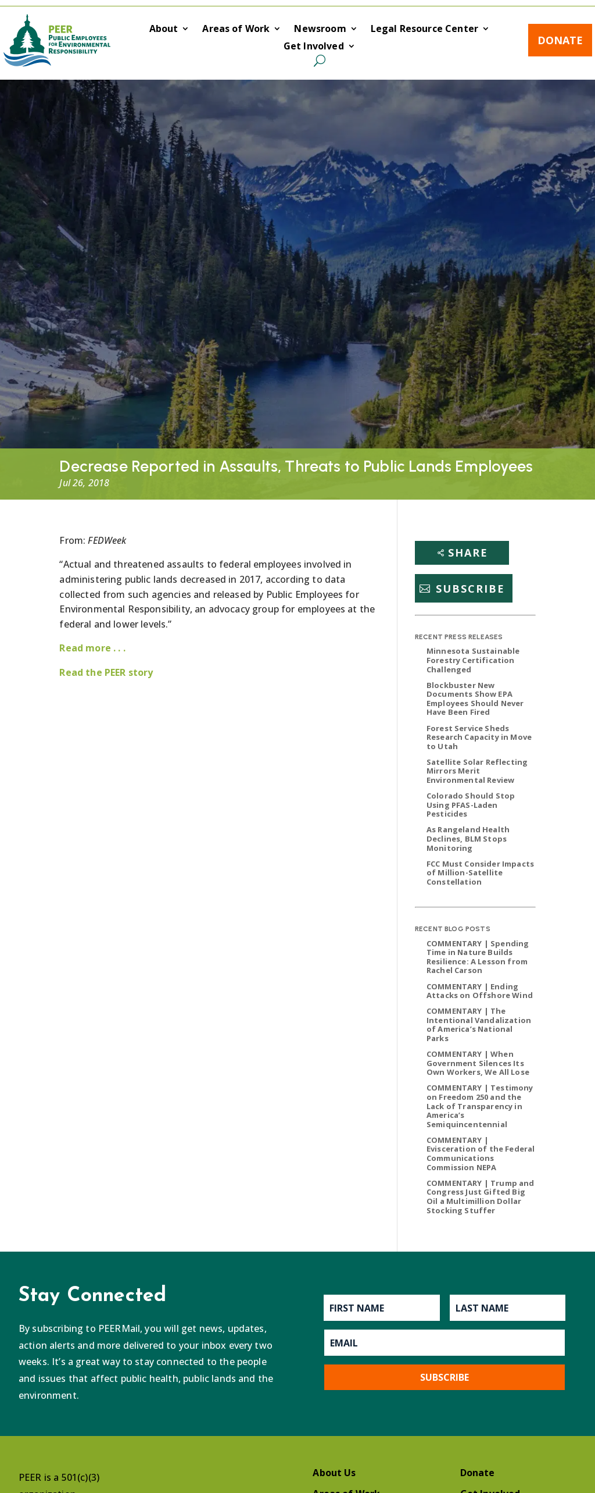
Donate (560, 40)
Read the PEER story (106, 672)
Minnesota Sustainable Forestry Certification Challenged (472, 660)
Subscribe (470, 589)
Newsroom (320, 29)
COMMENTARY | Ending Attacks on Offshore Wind (479, 991)
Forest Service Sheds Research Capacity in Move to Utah (479, 737)
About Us (334, 1472)
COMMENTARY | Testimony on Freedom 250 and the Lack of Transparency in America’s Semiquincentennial (479, 1105)
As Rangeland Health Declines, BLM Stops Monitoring (468, 838)
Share (468, 553)
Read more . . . (92, 648)
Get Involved (314, 47)
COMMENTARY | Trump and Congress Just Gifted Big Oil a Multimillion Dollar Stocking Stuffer (480, 1197)
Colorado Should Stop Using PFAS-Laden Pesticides (470, 804)
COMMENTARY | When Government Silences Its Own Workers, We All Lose (477, 1063)
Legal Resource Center (424, 29)
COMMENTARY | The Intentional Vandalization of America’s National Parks (478, 1024)
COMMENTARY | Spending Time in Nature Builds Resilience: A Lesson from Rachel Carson (477, 957)
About (163, 29)
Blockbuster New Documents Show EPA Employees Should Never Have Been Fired (475, 699)
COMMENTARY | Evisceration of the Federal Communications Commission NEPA (480, 1154)
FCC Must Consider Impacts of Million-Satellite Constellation (480, 872)
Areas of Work (236, 29)
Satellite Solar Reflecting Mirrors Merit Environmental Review (477, 771)
